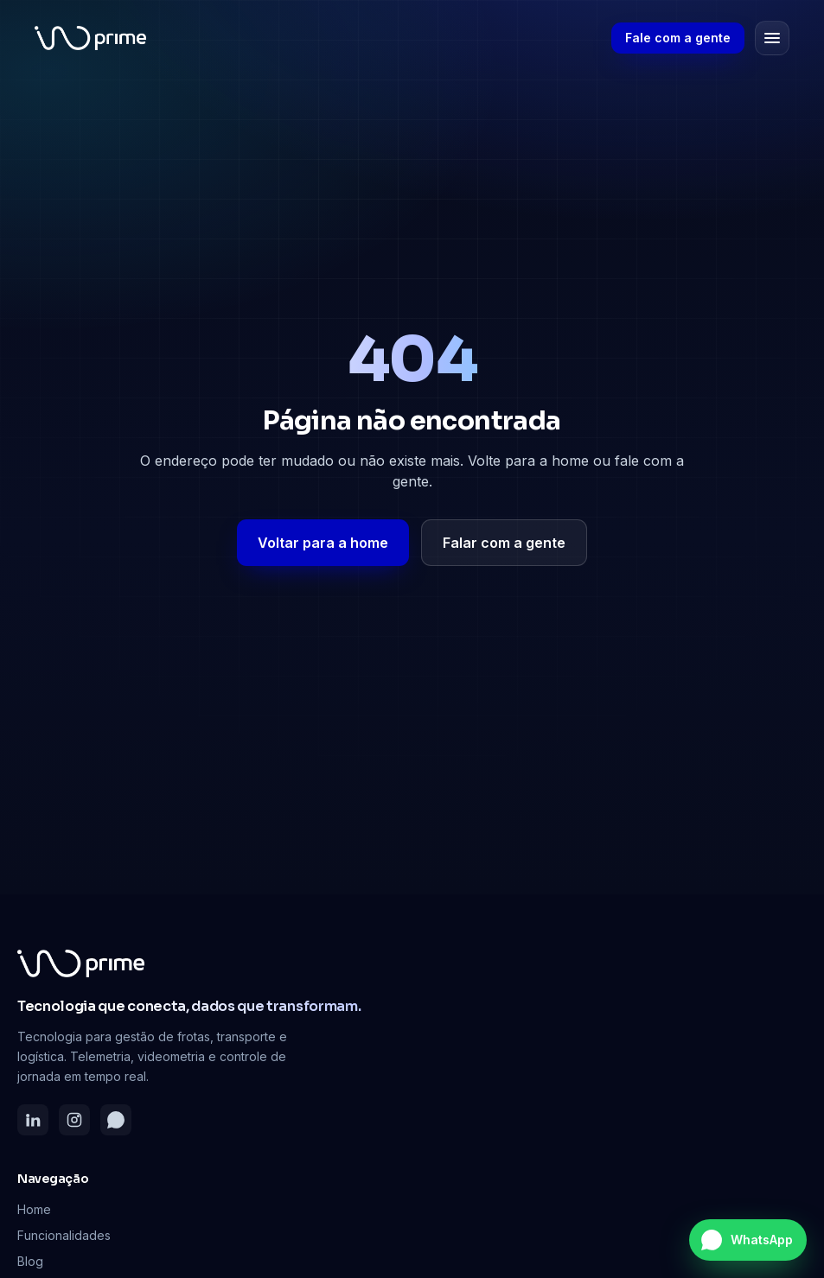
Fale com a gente (678, 37)
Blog (30, 1261)
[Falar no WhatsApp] (748, 1240)
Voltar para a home (323, 542)
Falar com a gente (504, 542)
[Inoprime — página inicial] (90, 38)
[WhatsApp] (115, 1119)
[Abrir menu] (772, 38)
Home (34, 1209)
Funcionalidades (64, 1235)
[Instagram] (74, 1119)
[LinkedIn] (32, 1119)
